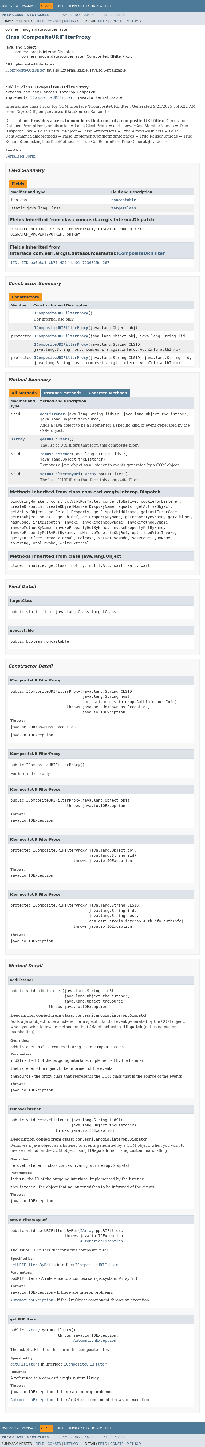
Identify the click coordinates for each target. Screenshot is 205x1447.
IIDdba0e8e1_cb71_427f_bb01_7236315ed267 (65, 262)
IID (13, 262)
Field (39, 21)
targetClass (123, 208)
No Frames (84, 15)
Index (97, 6)
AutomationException (101, 1241)
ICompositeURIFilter (25, 70)
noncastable (123, 200)
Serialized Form (20, 156)
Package (29, 6)
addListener (52, 414)
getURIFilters (54, 439)
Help (109, 6)
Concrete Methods (108, 393)
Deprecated (78, 6)
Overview (10, 6)
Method (71, 21)
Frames (65, 15)
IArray (18, 439)
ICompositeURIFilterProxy (61, 313)
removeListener (56, 454)
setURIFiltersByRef (60, 474)
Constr (54, 21)
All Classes (114, 15)
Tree (60, 6)
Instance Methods (62, 393)
